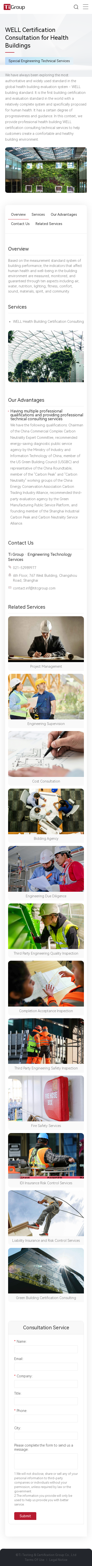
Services (38, 214)
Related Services (49, 224)
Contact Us (20, 224)
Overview (18, 214)
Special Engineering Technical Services (39, 61)
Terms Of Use (34, 1560)
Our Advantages (64, 214)
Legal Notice (58, 1560)
